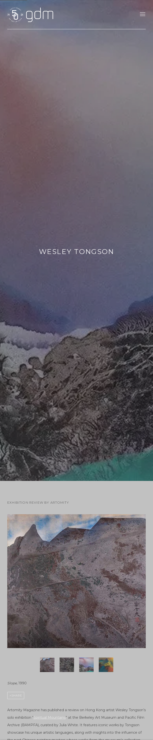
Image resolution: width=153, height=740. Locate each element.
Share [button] (16, 695)
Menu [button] (142, 14)
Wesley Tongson (76, 251)
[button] (47, 665)
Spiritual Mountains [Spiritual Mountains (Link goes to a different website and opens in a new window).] (49, 717)
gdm (41, 14)
